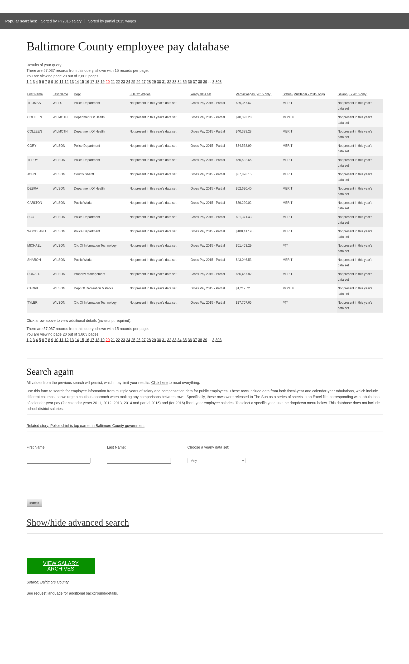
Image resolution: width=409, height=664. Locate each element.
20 (107, 81)
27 (144, 81)
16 (87, 81)
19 (102, 81)
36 (190, 81)
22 (118, 81)
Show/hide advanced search (78, 522)
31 (164, 81)
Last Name (60, 94)
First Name (35, 94)
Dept (77, 94)
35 (184, 81)
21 (113, 81)
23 (123, 81)
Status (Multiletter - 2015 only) (304, 94)
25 (133, 81)
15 (82, 81)
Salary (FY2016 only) (352, 94)
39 (205, 81)
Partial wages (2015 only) (253, 94)
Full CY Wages (139, 94)
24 (128, 81)
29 (154, 81)
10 (56, 81)
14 (77, 81)
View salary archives (61, 566)
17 (92, 81)
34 (179, 81)
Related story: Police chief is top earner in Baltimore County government (86, 425)
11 (61, 81)
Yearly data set (200, 94)
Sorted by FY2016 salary (61, 21)
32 (169, 81)
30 (159, 81)
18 (97, 81)
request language (48, 593)
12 (67, 81)
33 (174, 81)
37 (195, 81)
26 (138, 81)
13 (72, 81)
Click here (159, 382)
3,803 (217, 81)
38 (200, 81)
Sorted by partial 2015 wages (112, 21)
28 (149, 81)
